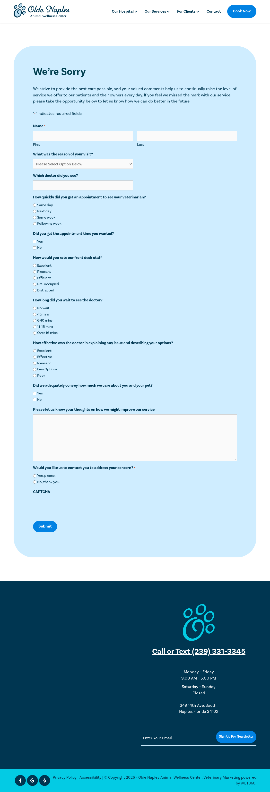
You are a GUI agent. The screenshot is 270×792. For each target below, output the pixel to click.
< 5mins (43, 314)
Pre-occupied (48, 284)
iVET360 (248, 783)
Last (140, 144)
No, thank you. (48, 482)
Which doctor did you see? (55, 175)
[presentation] (70, 506)
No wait (43, 308)
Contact (214, 11)
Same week (46, 217)
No (39, 247)
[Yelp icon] (44, 780)
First (36, 144)
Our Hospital (123, 11)
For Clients (186, 11)
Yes (40, 241)
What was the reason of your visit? (63, 154)
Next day (44, 211)
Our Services (155, 11)
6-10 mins (44, 320)
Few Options (47, 369)
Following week (49, 223)
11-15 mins (45, 326)
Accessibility (90, 777)
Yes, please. (46, 475)
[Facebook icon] (20, 780)
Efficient (44, 278)
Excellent (44, 265)
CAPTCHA (41, 491)
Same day (45, 205)
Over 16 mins (47, 333)
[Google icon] (32, 780)
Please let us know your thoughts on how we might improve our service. (94, 409)
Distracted (45, 290)
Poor (41, 375)
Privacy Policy (65, 777)
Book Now (242, 11)
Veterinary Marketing (221, 777)
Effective (44, 357)
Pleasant (44, 271)
